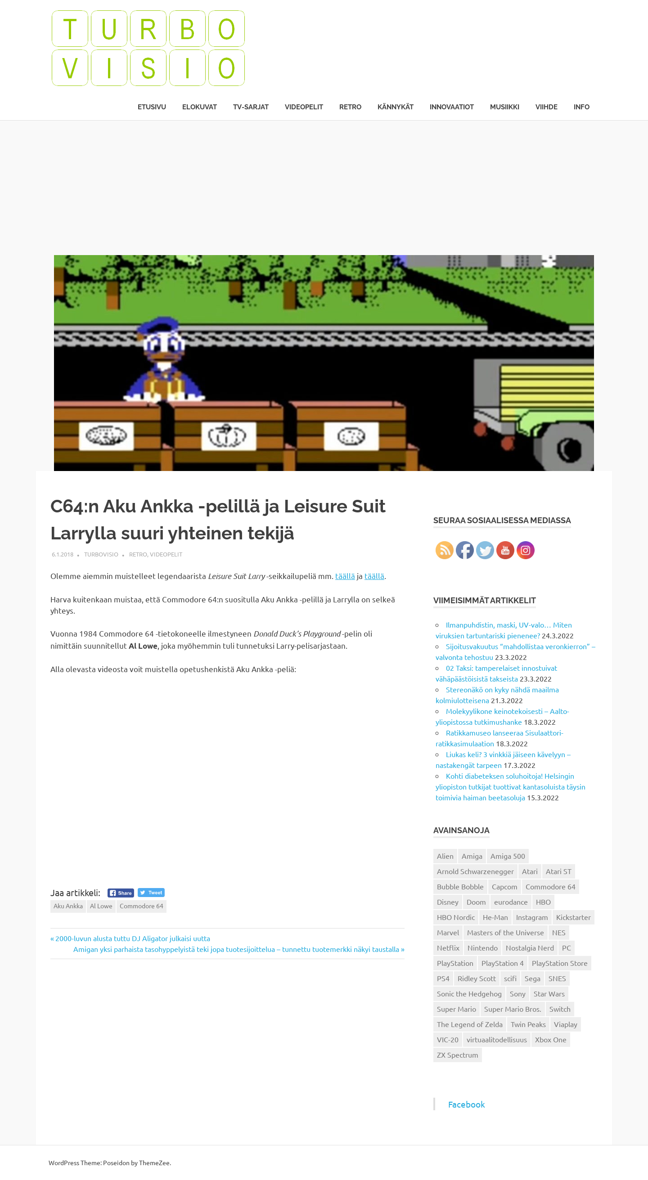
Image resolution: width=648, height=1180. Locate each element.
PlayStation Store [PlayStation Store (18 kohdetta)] (560, 962)
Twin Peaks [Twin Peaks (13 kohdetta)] (528, 1023)
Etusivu (152, 107)
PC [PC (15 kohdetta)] (566, 947)
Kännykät (396, 107)
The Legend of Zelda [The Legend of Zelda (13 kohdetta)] (470, 1023)
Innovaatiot (452, 107)
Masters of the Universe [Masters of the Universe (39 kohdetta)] (505, 932)
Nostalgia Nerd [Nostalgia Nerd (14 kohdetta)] (530, 947)
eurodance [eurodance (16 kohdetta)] (511, 901)
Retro (350, 107)
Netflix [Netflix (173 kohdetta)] (448, 947)
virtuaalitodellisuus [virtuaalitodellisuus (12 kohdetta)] (497, 1039)
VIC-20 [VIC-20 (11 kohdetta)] (448, 1039)
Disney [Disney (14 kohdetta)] (448, 901)
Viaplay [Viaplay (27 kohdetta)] (565, 1023)
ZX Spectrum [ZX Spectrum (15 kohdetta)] (457, 1054)
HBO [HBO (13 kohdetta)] (543, 901)
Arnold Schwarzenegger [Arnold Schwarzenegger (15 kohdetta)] (475, 870)
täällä (345, 575)
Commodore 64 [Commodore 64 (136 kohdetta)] (551, 886)
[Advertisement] (324, 188)
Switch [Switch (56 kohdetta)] (560, 1008)
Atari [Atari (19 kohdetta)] (530, 870)
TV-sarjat (251, 107)
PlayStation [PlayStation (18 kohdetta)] (455, 962)
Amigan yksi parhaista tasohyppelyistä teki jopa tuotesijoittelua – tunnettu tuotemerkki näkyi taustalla (236, 948)
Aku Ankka (68, 906)
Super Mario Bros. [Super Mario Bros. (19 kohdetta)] (512, 1008)
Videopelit (304, 107)
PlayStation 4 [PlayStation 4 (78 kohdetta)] (503, 962)
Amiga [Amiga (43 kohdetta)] (472, 855)
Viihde (547, 107)
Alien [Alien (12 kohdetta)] (445, 855)
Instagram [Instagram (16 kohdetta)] (532, 916)
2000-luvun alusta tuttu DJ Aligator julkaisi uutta (132, 937)
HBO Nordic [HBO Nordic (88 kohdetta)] (456, 916)
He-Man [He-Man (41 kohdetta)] (495, 916)
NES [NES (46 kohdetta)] (559, 932)
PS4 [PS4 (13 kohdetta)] (443, 978)
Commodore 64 (141, 906)
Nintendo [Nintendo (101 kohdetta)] (483, 947)
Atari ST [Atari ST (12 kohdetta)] (559, 870)
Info (582, 107)
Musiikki (504, 107)
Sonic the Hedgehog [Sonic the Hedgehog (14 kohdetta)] (469, 993)
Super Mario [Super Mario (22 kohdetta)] (456, 1008)
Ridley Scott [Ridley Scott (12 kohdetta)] (477, 978)
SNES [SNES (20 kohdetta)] (557, 978)
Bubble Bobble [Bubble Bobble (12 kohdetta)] (460, 886)
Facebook (466, 1104)
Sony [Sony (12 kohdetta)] (518, 993)
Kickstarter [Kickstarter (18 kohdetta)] (573, 916)
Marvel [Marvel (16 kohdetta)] (448, 932)
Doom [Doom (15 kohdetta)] (476, 901)
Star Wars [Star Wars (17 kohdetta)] (549, 993)
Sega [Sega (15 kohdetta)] (532, 978)
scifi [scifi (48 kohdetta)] (510, 978)
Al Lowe (101, 906)
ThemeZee (154, 1162)
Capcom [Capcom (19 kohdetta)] (505, 886)
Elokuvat (199, 107)
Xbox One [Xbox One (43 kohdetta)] (551, 1039)
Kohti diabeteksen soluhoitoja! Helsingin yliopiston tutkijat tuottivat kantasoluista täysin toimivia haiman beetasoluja (510, 786)
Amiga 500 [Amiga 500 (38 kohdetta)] (507, 855)
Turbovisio (101, 554)
